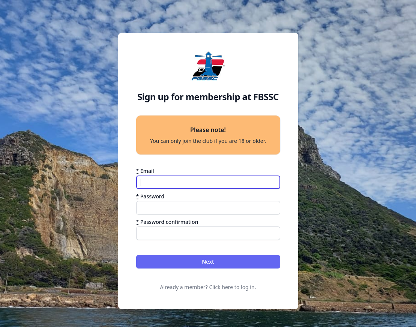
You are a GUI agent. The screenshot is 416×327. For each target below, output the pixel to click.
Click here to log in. (232, 287)
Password (150, 196)
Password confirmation (167, 221)
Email (145, 170)
